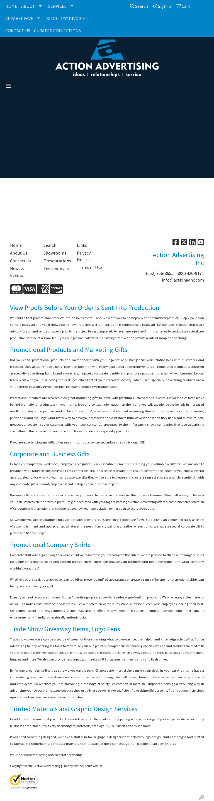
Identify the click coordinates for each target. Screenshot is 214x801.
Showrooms (54, 253)
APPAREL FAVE (19, 18)
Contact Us (20, 260)
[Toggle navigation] (8, 86)
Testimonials (56, 268)
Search (139, 6)
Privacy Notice (84, 256)
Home (16, 245)
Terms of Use (89, 267)
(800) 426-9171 (190, 273)
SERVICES (57, 6)
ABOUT (28, 6)
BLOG (51, 18)
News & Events (17, 272)
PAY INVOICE (73, 18)
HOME (11, 6)
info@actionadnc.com (183, 280)
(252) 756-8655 (160, 273)
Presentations (56, 260)
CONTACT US (17, 30)
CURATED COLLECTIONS (57, 30)
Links (82, 245)
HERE (141, 442)
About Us (18, 253)
